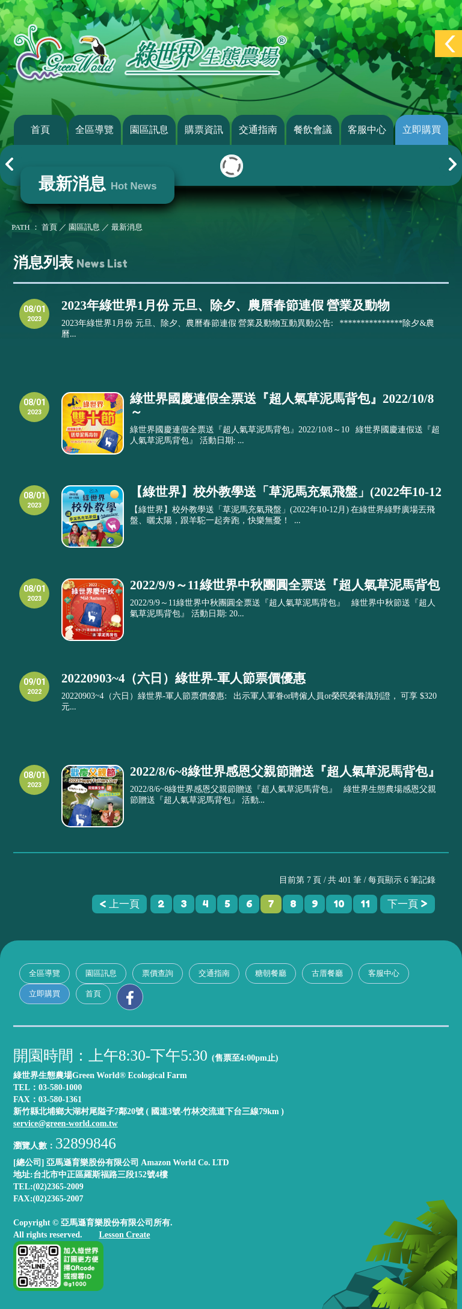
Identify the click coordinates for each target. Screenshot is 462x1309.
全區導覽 (94, 129)
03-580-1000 (60, 1087)
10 (339, 904)
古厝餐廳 (327, 973)
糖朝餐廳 (270, 973)
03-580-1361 (60, 1099)
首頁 (40, 129)
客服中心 (367, 129)
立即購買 (421, 129)
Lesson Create (124, 1234)
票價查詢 (157, 973)
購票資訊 (204, 129)
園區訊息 (149, 129)
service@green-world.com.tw (65, 1123)
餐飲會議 (313, 129)
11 (365, 904)
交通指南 (258, 129)
